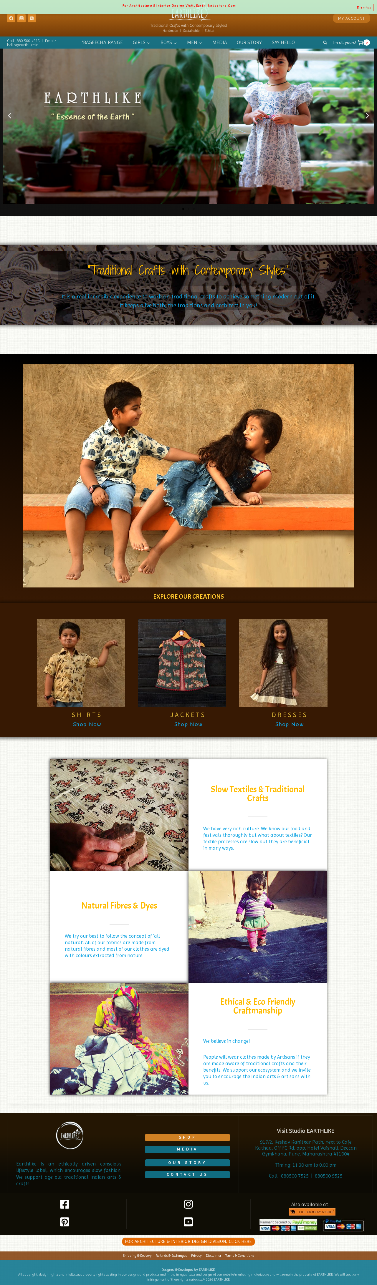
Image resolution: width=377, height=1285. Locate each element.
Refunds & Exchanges (171, 1256)
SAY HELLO (283, 42)
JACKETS (188, 714)
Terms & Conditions (239, 1256)
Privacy (196, 1256)
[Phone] (32, 18)
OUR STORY (249, 42)
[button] (9, 115)
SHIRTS (87, 714)
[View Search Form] (325, 42)
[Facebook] (11, 18)
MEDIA (219, 42)
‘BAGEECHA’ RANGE (102, 42)
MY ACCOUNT (351, 18)
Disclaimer (213, 1256)
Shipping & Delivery (137, 1256)
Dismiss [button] (364, 6)
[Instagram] (21, 18)
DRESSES (290, 714)
